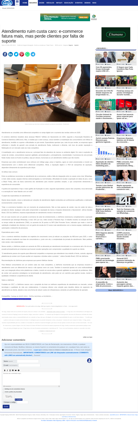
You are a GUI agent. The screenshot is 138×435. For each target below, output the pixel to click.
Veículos (50, 3)
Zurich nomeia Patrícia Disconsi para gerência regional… (105, 140)
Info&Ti (59, 3)
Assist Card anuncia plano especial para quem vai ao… (125, 116)
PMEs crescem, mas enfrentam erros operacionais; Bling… (125, 164)
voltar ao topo (87, 337)
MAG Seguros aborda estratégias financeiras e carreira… (104, 236)
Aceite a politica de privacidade (13, 392)
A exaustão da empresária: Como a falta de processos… (104, 284)
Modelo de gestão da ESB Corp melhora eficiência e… (104, 211)
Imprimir (76, 45)
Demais (87, 3)
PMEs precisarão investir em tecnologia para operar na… (105, 260)
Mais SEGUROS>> (115, 290)
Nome (8, 361)
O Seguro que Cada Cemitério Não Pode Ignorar (125, 69)
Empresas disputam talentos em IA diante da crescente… (125, 140)
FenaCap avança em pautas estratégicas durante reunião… (125, 93)
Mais (94, 3)
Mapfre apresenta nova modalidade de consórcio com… (125, 187)
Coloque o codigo (10, 402)
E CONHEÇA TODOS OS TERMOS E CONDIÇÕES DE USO (53, 350)
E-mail (11, 365)
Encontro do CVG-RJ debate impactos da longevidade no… (104, 93)
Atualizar (19, 399)
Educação (68, 3)
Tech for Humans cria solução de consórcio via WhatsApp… (125, 211)
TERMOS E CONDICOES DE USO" (47, 331)
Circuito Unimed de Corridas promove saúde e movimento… (105, 116)
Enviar (6, 406)
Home (25, 3)
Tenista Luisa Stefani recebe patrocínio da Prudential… (104, 187)
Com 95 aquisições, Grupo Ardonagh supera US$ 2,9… (104, 69)
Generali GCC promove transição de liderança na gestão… (126, 260)
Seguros (33, 3)
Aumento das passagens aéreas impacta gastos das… (125, 284)
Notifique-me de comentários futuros (15, 389)
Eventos (78, 3)
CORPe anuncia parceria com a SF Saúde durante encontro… (124, 236)
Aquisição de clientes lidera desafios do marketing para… (104, 164)
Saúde (41, 3)
